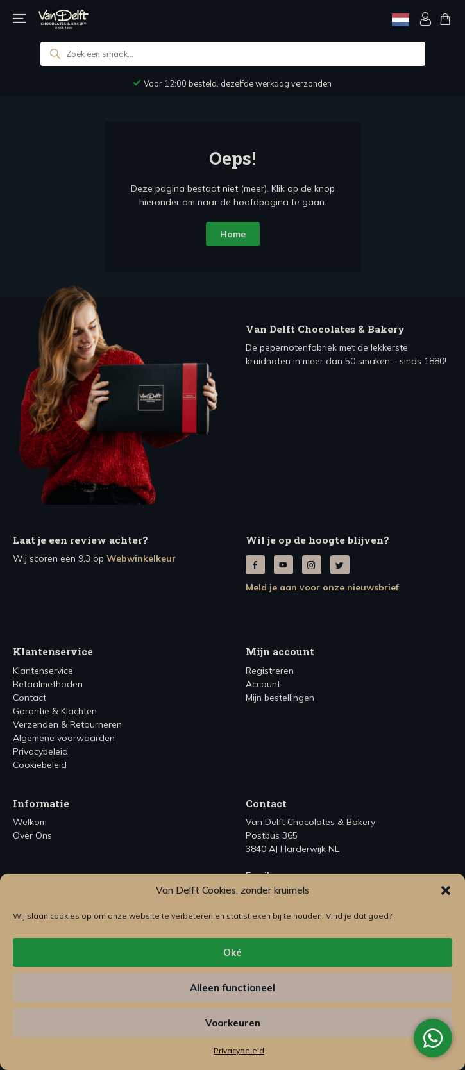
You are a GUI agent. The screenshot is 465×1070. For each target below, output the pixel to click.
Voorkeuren (232, 1023)
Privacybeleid (239, 1050)
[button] (445, 890)
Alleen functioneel (232, 988)
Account (263, 684)
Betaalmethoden (48, 684)
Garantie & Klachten (55, 711)
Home (233, 234)
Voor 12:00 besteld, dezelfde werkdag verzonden (238, 83)
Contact (29, 697)
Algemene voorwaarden (64, 738)
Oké (232, 952)
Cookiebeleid (40, 765)
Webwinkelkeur (141, 558)
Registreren (270, 670)
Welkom (30, 822)
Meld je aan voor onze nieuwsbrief (322, 587)
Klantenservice (43, 670)
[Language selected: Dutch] (400, 19)
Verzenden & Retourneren (67, 724)
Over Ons (32, 835)
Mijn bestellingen (280, 697)
